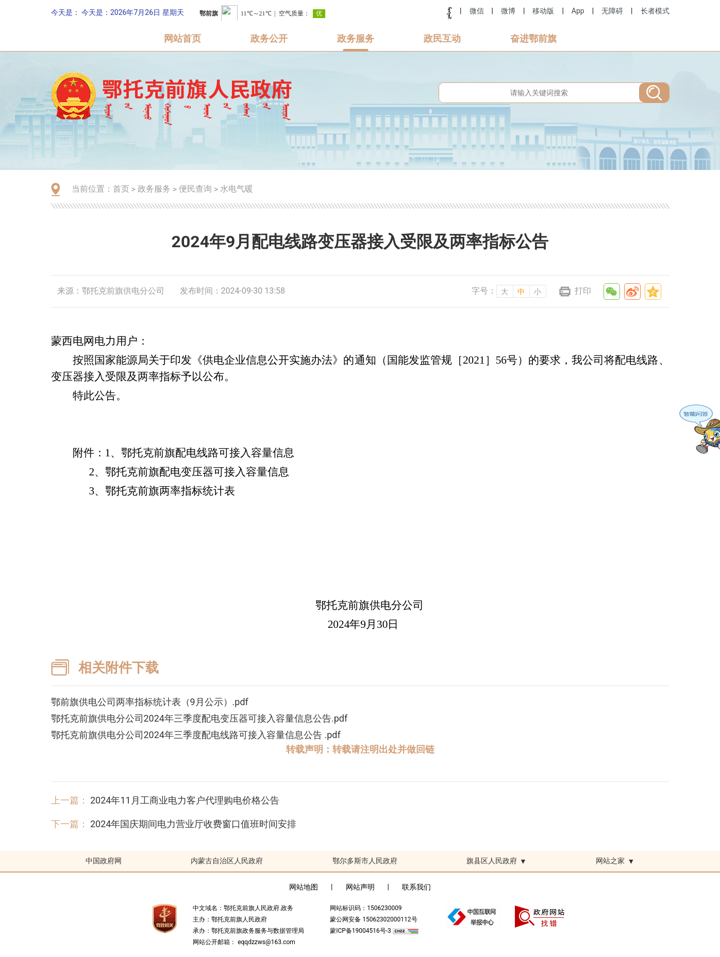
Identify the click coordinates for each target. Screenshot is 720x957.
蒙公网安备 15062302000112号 (373, 919)
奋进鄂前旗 (533, 38)
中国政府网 (104, 861)
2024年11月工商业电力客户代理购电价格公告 (184, 800)
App (578, 11)
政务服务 (355, 38)
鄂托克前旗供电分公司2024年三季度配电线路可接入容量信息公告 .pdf (196, 734)
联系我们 (416, 887)
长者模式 (655, 11)
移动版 (543, 11)
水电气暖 (236, 189)
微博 (508, 11)
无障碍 (612, 11)
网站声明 (360, 887)
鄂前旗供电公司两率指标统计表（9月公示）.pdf (149, 701)
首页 (121, 189)
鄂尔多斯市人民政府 (364, 861)
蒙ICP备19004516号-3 (361, 930)
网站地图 (303, 887)
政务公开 (269, 38)
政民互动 (442, 38)
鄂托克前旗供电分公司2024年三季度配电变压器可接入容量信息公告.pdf (199, 718)
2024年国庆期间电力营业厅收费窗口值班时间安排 (193, 823)
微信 (477, 11)
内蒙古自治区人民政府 (227, 861)
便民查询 (195, 189)
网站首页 (182, 38)
